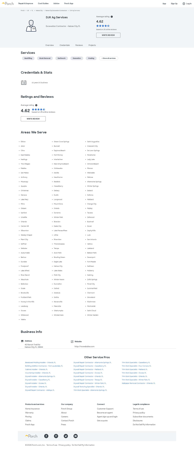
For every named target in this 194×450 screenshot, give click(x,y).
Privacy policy (139, 413)
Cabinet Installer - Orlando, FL (36, 369)
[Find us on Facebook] (46, 436)
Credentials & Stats (36, 72)
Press (63, 424)
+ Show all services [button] (109, 58)
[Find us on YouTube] (75, 436)
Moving (28, 417)
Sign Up (174, 3)
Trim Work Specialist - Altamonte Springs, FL (90, 390)
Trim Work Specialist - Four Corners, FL (136, 366)
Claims (28, 420)
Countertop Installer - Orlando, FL (38, 373)
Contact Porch (67, 420)
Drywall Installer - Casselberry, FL (37, 380)
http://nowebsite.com (84, 346)
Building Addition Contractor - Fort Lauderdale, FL (44, 366)
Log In (187, 3)
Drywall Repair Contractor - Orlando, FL (88, 376)
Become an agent (105, 413)
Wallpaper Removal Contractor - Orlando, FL (138, 383)
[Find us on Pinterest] (56, 436)
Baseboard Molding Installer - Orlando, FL (40, 363)
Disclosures (138, 420)
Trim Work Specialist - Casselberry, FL (136, 363)
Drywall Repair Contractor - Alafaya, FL (39, 390)
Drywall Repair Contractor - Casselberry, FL (90, 366)
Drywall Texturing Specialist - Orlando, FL (89, 387)
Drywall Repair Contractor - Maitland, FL (89, 369)
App (164, 3)
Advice (56, 3)
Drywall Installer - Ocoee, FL (35, 383)
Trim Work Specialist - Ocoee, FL (134, 373)
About (64, 413)
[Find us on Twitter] (66, 436)
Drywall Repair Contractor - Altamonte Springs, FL (92, 363)
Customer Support (105, 409)
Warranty (29, 413)
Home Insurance (32, 409)
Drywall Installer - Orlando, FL (36, 387)
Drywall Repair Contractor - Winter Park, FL (90, 383)
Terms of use (138, 409)
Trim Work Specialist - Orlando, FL (134, 376)
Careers (64, 417)
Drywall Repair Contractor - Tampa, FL (88, 380)
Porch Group (66, 409)
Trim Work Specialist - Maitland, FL (134, 369)
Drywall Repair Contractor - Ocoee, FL (88, 373)
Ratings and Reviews (37, 97)
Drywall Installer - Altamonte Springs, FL (40, 376)
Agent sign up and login (107, 417)
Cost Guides (43, 3)
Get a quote (102, 420)
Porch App (68, 3)
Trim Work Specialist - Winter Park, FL (136, 380)
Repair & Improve (25, 3)
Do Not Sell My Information (144, 424)
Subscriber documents (143, 417)
